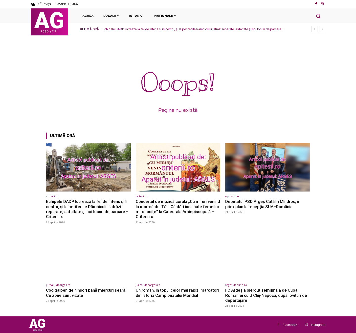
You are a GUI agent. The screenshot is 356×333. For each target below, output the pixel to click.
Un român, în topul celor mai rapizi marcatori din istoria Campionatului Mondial (177, 293)
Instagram (318, 325)
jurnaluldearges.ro (58, 284)
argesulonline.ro (236, 284)
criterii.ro (52, 196)
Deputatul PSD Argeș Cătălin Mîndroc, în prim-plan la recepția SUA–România (262, 204)
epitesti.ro (232, 196)
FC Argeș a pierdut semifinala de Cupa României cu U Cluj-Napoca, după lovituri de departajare (266, 295)
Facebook (290, 325)
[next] (322, 29)
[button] (318, 16)
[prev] (314, 29)
